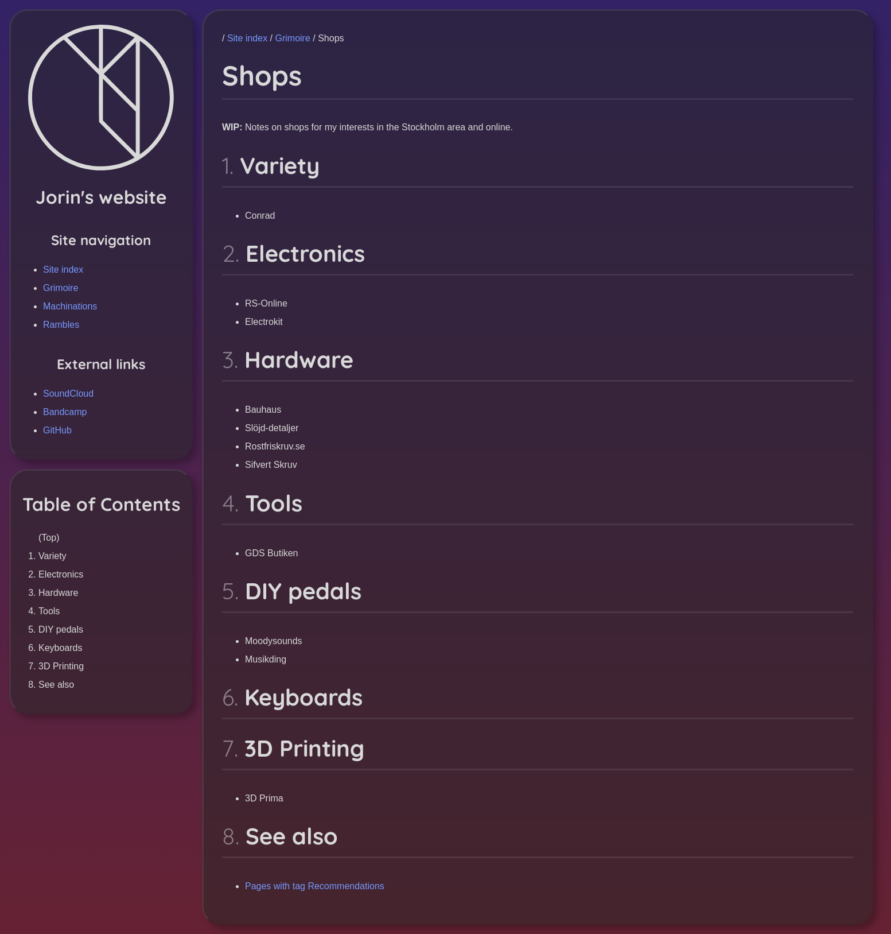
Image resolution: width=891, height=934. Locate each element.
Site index (63, 269)
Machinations (70, 306)
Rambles (61, 325)
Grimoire (60, 288)
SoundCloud (68, 393)
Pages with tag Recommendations (314, 886)
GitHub (57, 430)
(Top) (48, 537)
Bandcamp (65, 412)
